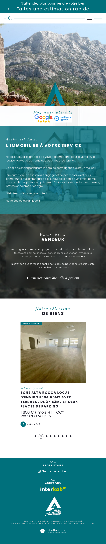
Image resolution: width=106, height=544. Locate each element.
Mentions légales (47, 524)
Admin (59, 524)
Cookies (92, 524)
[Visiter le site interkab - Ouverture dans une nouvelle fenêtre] (53, 489)
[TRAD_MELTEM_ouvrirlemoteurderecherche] (10, 18)
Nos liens (68, 524)
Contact (102, 177)
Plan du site (32, 524)
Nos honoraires (18, 524)
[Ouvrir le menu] (89, 18)
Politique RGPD (80, 524)
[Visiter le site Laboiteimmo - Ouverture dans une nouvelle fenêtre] (53, 534)
